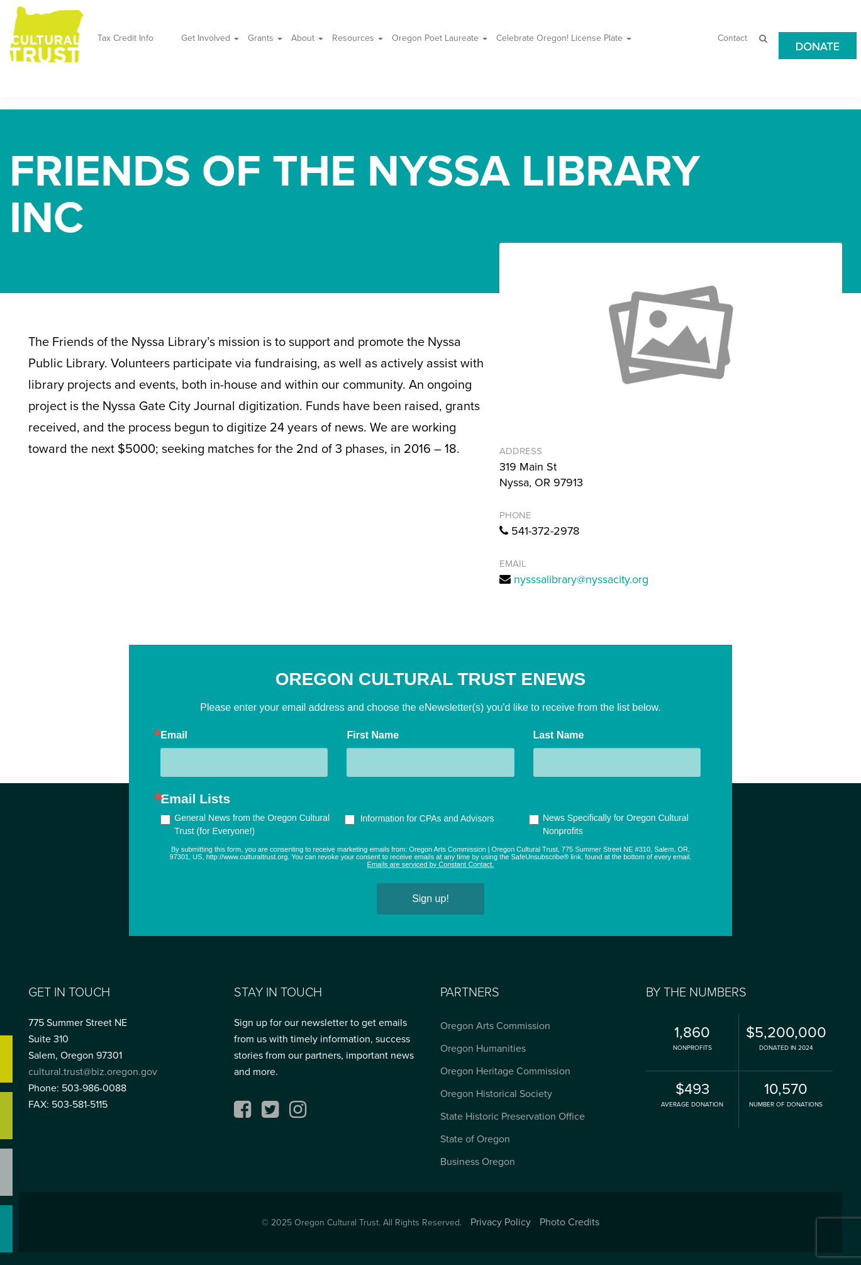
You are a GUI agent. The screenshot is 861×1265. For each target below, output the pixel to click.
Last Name (558, 735)
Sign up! (430, 898)
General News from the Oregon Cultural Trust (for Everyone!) (252, 824)
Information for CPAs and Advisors (427, 818)
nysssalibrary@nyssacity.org (581, 579)
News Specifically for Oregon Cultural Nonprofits (616, 824)
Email (173, 735)
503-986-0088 (94, 1088)
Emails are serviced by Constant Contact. (430, 864)
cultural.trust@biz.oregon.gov (92, 1071)
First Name (373, 735)
